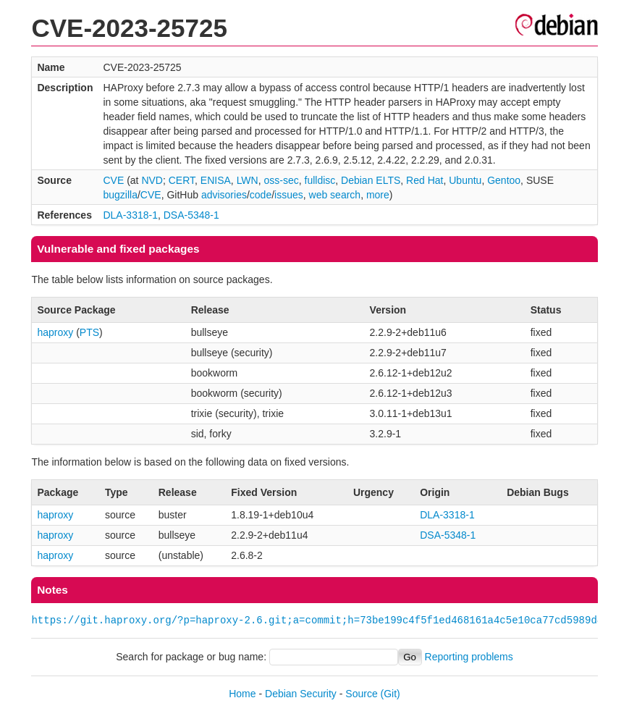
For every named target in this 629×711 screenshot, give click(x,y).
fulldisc (320, 180)
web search (335, 195)
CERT (182, 180)
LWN (247, 180)
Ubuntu (465, 180)
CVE (113, 180)
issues (288, 195)
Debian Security (301, 693)
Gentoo (503, 180)
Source (361, 693)
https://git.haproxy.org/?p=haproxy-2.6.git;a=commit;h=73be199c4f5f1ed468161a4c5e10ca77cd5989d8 (317, 620)
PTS (89, 332)
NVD (152, 180)
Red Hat (424, 180)
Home (242, 693)
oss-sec (280, 180)
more (377, 195)
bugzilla (120, 195)
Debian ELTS (370, 180)
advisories (224, 195)
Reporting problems (469, 656)
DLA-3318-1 (130, 215)
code (260, 195)
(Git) (390, 693)
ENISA (215, 180)
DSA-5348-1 (191, 215)
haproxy (55, 332)
